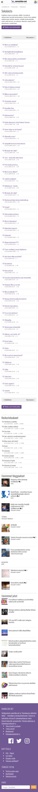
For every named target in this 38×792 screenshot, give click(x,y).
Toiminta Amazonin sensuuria (23, 537)
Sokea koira (8, 376)
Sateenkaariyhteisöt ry (13, 734)
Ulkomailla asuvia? (10, 136)
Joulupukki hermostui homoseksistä (15, 143)
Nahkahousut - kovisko (11, 185)
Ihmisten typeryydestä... (12, 305)
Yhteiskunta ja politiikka (10, 422)
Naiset (6, 446)
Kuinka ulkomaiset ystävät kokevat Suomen (17, 122)
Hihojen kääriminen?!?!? (12, 242)
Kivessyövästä (9, 270)
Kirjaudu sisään (10, 758)
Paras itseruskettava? (11, 312)
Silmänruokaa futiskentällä (12, 326)
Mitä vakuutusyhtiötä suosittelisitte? (15, 58)
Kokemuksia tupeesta (11, 228)
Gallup (6, 369)
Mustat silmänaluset (11, 220)
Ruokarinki (8, 235)
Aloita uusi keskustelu (11, 27)
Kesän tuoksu (8, 340)
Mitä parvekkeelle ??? (11, 291)
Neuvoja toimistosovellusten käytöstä (15, 298)
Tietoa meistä (10, 728)
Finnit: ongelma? (9, 383)
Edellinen (7, 37)
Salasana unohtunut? (12, 760)
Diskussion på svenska (10, 465)
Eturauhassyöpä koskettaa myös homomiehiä (18, 277)
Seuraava (30, 37)
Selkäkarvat (8, 362)
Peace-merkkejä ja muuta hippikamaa (15, 249)
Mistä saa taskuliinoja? (11, 44)
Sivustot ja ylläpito (9, 456)
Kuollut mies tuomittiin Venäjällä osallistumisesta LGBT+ (20, 506)
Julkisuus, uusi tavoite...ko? (12, 333)
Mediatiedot (10, 731)
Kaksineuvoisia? (9, 115)
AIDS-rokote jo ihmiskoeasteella (14, 72)
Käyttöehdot (10, 773)
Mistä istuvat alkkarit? (11, 171)
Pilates (7, 348)
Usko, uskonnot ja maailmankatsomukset (15, 436)
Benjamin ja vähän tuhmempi (19, 480)
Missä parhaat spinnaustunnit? (14, 355)
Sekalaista (7, 451)
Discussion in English (9, 460)
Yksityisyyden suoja (12, 771)
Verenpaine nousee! (10, 100)
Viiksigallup (8, 319)
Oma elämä (7, 431)
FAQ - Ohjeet (10, 753)
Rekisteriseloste (11, 776)
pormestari (5, 562)
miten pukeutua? (9, 79)
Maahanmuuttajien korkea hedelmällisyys (16, 199)
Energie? (7, 206)
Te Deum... (4, 516)
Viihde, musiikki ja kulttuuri (11, 426)
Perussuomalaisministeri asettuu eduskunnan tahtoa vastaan (20, 550)
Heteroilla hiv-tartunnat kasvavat (14, 65)
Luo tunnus (9, 755)
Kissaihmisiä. (8, 263)
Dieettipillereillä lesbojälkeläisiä (14, 51)
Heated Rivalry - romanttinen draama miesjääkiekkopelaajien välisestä (21, 494)
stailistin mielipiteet (10, 178)
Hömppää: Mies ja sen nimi (12, 284)
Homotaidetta (19, 582)
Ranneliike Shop (9, 108)
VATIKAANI (14, 525)
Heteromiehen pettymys (12, 213)
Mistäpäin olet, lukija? (11, 150)
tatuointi (7, 390)
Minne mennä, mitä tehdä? (11, 441)
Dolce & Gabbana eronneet (12, 86)
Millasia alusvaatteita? (11, 93)
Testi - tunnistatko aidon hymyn (14, 157)
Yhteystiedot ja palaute (13, 726)
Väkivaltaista (19, 570)
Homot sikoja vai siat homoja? (13, 129)
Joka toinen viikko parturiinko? (13, 256)
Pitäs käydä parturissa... (12, 164)
